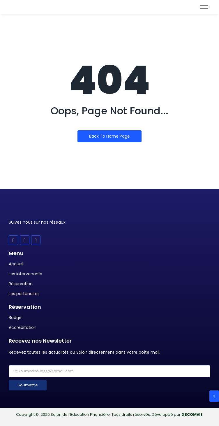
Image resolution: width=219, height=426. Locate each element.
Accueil (16, 264)
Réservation (21, 284)
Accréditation (22, 327)
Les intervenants (25, 274)
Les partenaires (24, 294)
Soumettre (28, 385)
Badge (15, 317)
